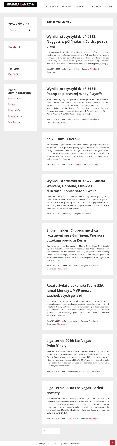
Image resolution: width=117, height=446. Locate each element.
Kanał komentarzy (16, 116)
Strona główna (51, 6)
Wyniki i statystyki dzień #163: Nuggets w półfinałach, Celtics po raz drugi (77, 41)
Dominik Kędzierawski (75, 371)
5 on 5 (90, 6)
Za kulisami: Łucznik (63, 139)
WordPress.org (15, 122)
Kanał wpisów (14, 110)
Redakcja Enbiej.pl (74, 164)
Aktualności (67, 6)
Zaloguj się (13, 104)
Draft (98, 6)
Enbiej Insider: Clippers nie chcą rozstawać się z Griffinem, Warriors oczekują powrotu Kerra (75, 235)
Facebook (14, 47)
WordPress (76, 443)
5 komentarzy (62, 122)
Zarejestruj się (14, 98)
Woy (69, 214)
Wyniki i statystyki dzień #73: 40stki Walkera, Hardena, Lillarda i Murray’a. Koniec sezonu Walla (76, 186)
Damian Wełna (73, 69)
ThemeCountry (56, 443)
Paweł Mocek (72, 266)
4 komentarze (62, 324)
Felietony (80, 6)
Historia (108, 6)
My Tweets (13, 74)
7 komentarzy (62, 269)
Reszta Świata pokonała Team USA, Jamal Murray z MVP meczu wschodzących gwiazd (75, 290)
